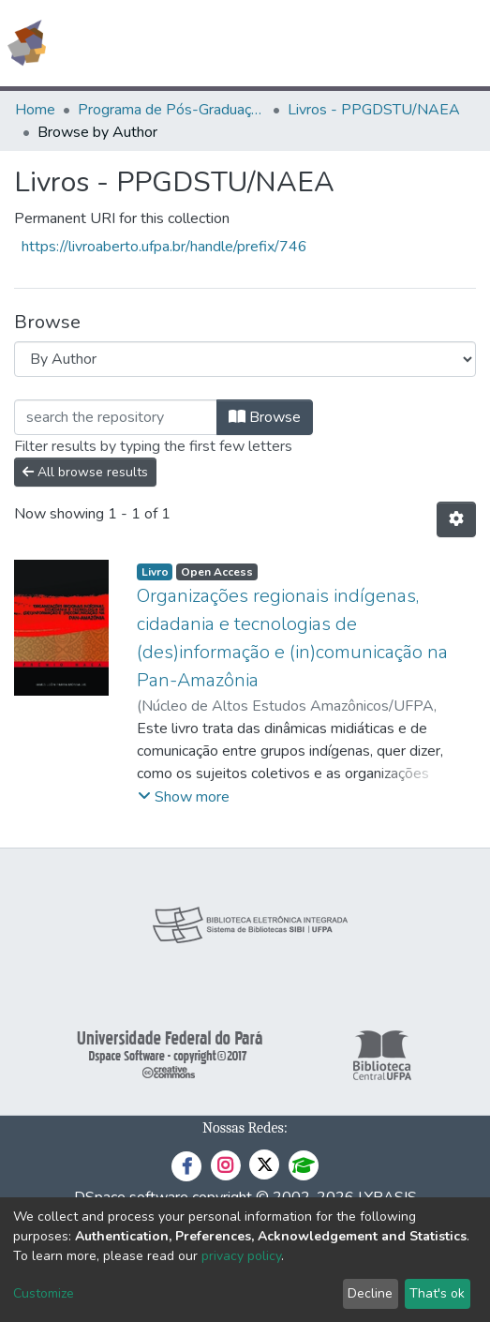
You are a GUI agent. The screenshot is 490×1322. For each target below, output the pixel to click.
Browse (265, 417)
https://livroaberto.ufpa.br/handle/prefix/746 (164, 246)
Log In (405, 43)
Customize (43, 1293)
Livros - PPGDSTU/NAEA (374, 109)
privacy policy (241, 1256)
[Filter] (115, 417)
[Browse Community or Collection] (245, 359)
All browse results (85, 472)
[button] (367, 43)
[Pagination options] (456, 519)
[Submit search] (339, 43)
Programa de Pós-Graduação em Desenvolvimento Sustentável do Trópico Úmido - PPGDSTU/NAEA (171, 109)
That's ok (437, 1293)
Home (35, 109)
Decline (370, 1293)
